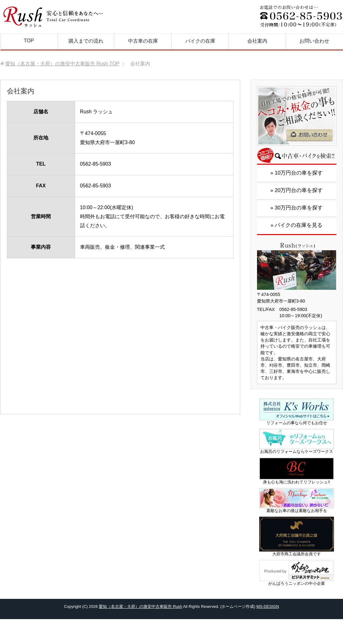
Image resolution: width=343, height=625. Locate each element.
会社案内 (257, 41)
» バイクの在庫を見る (297, 225)
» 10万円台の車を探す (296, 173)
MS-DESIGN (267, 606)
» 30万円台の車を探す (296, 208)
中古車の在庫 (143, 41)
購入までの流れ (86, 41)
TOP (29, 40)
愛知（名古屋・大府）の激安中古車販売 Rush (140, 606)
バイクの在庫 (200, 41)
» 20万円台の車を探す (296, 190)
